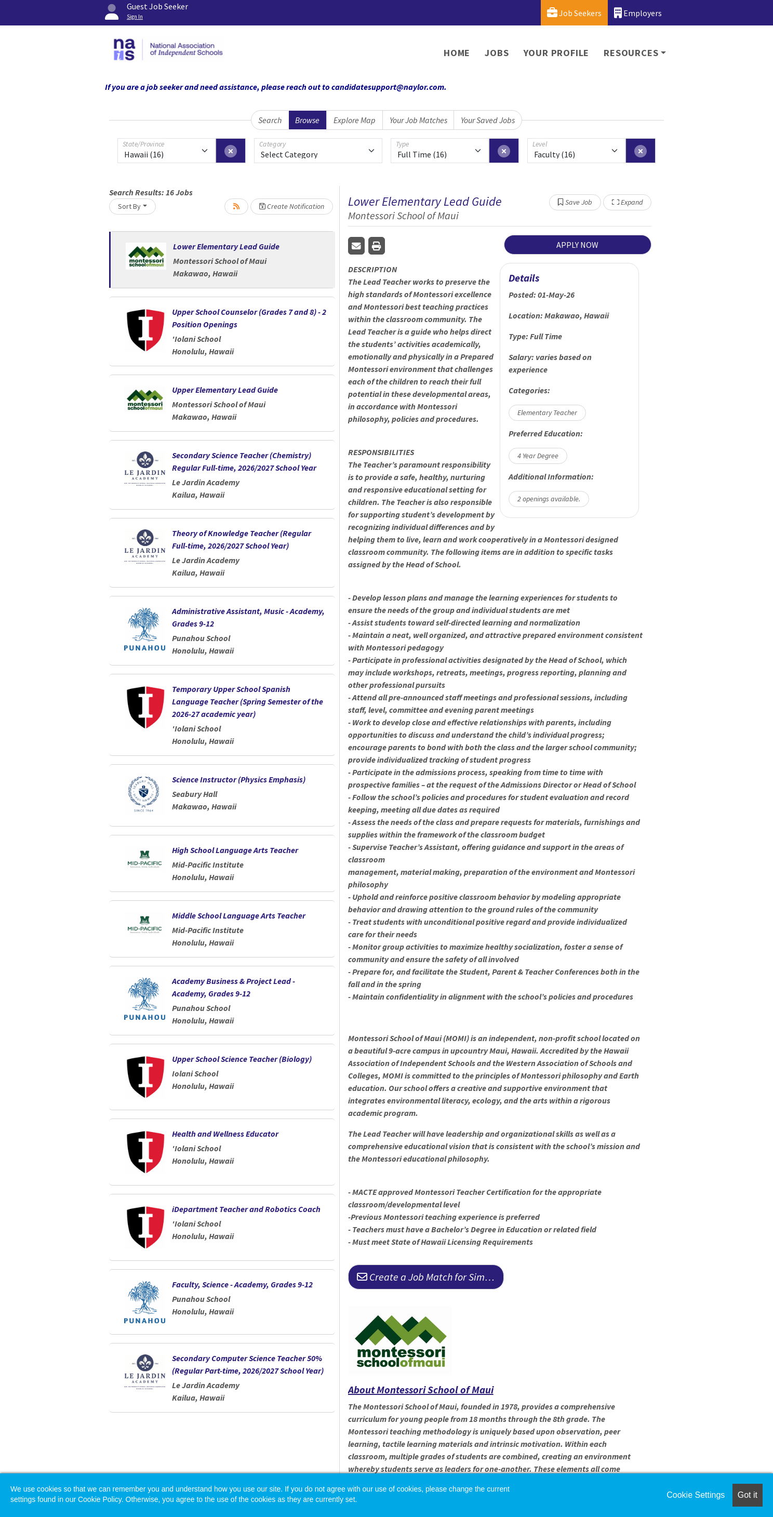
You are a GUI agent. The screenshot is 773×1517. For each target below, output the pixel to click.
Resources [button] (631, 53)
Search (270, 120)
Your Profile (557, 53)
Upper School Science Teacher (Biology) (242, 1059)
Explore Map (355, 120)
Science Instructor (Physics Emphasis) (238, 779)
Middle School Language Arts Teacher (238, 915)
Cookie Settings (696, 1495)
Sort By (129, 206)
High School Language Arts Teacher (235, 850)
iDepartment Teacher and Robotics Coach (246, 1209)
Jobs (497, 53)
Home (457, 53)
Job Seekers (574, 12)
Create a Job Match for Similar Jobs (430, 1276)
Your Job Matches (418, 120)
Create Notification (291, 206)
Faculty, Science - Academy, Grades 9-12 (242, 1284)
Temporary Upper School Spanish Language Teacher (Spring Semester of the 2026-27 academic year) (247, 701)
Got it (747, 1495)
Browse (307, 120)
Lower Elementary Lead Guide (226, 246)
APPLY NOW (577, 244)
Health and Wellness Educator (225, 1133)
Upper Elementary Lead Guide (225, 389)
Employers (638, 12)
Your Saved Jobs (488, 120)
